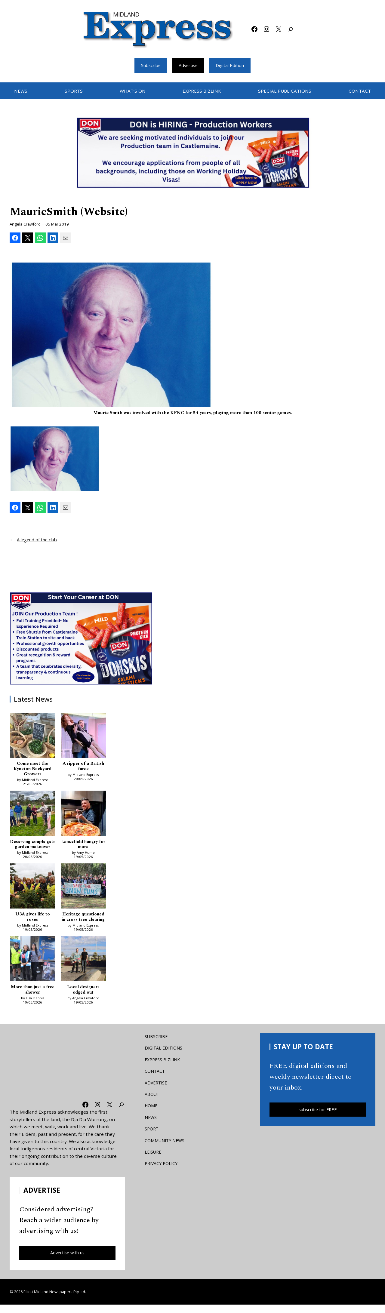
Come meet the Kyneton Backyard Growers (32, 769)
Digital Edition (232, 65)
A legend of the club (38, 540)
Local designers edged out (83, 997)
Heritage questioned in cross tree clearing (83, 924)
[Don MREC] (82, 638)
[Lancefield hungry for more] (83, 815)
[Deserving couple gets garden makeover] (32, 815)
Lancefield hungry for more (83, 845)
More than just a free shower (32, 997)
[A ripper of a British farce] (83, 736)
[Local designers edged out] (83, 967)
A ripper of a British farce (83, 766)
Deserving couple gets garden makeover (32, 848)
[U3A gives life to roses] (32, 893)
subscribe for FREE (317, 1118)
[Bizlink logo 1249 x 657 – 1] (192, 152)
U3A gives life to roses (32, 924)
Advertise (188, 65)
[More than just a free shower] (32, 967)
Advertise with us (67, 1261)
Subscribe (148, 65)
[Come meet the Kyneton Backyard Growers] (32, 736)
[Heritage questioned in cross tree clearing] (83, 893)
